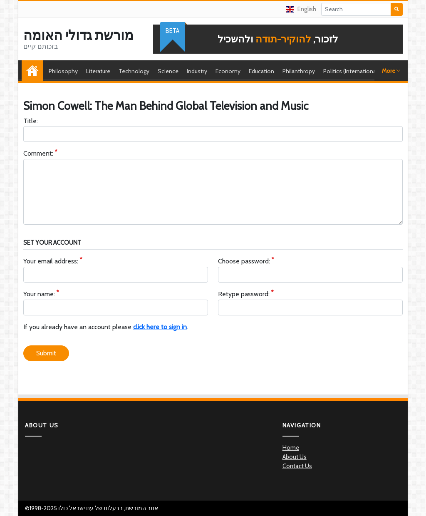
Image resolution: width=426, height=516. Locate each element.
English (301, 9)
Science (168, 71)
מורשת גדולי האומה (78, 35)
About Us (294, 457)
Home (34, 71)
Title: (30, 121)
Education (261, 71)
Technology (134, 71)
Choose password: (244, 261)
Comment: (38, 154)
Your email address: (50, 261)
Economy (227, 71)
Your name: (39, 294)
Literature (98, 71)
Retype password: (244, 294)
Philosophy (63, 71)
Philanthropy (298, 71)
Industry (197, 71)
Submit (46, 353)
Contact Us (297, 466)
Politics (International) (351, 71)
